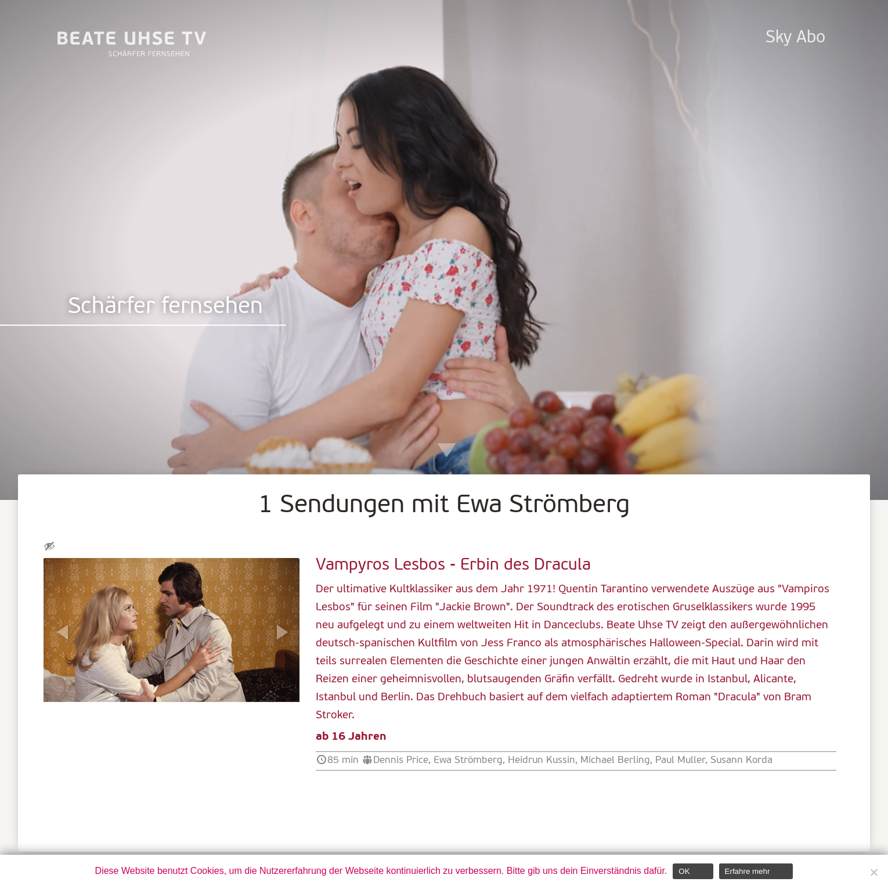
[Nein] (873, 872)
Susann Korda (741, 760)
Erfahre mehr (747, 871)
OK (684, 871)
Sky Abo (795, 38)
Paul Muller (680, 760)
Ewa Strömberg (468, 760)
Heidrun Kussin (541, 760)
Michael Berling (615, 760)
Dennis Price (400, 760)
